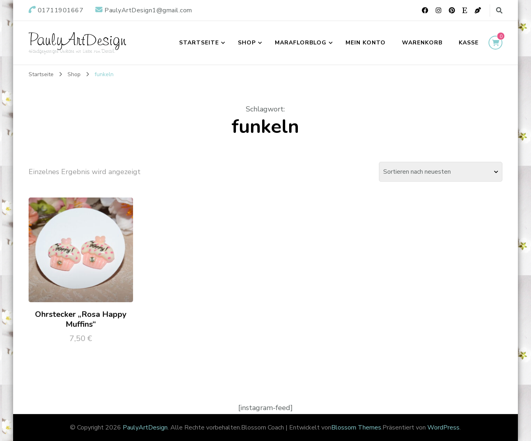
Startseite (199, 42)
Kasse (469, 42)
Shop (247, 42)
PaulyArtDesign (77, 39)
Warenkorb (422, 42)
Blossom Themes (356, 427)
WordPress (443, 427)
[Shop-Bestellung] (440, 172)
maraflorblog (300, 42)
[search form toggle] (499, 10)
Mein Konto (366, 42)
